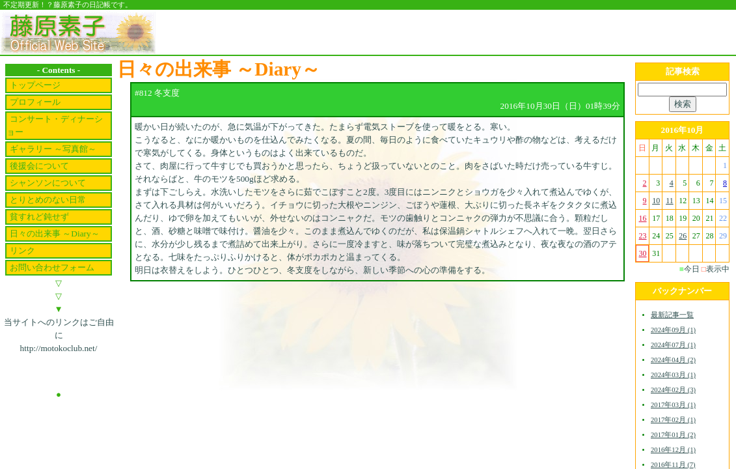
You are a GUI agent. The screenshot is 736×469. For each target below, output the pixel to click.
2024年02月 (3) (673, 389)
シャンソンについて (48, 183)
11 (670, 200)
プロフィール (35, 102)
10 (656, 200)
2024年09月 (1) (673, 330)
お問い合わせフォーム (52, 267)
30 (643, 253)
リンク (22, 250)
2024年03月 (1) (673, 374)
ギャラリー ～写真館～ (53, 149)
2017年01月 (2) (673, 434)
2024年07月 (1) (673, 344)
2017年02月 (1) (673, 419)
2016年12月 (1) (673, 449)
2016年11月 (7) (673, 464)
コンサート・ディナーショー (55, 125)
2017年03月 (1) (673, 404)
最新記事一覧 (672, 315)
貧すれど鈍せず (39, 216)
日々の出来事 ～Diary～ (55, 233)
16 (643, 218)
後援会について (39, 166)
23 (643, 235)
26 (683, 235)
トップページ (35, 85)
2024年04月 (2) (673, 359)
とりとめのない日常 (48, 200)
